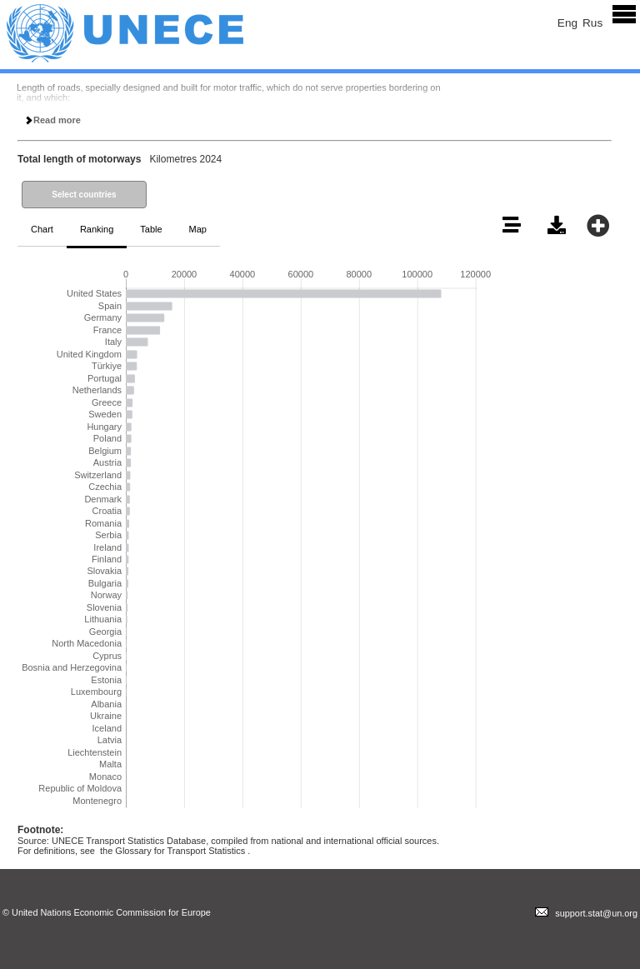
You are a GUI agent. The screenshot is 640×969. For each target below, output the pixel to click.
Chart (42, 229)
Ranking (96, 229)
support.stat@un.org (585, 913)
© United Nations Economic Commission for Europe (106, 912)
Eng (568, 23)
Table (151, 229)
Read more (52, 120)
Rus (592, 23)
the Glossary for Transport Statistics (172, 851)
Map (198, 229)
